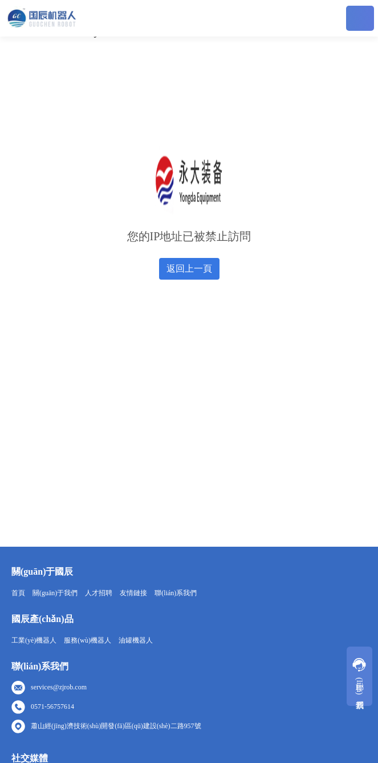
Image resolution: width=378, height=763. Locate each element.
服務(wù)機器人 (87, 640)
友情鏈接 (133, 593)
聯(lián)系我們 (176, 593)
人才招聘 (98, 593)
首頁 (18, 593)
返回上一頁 (189, 268)
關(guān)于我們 (55, 593)
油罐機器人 (136, 640)
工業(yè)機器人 (33, 640)
